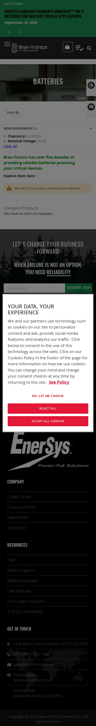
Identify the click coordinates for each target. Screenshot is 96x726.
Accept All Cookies (48, 421)
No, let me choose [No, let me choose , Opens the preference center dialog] (48, 396)
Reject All (48, 408)
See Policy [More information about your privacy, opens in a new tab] (59, 382)
